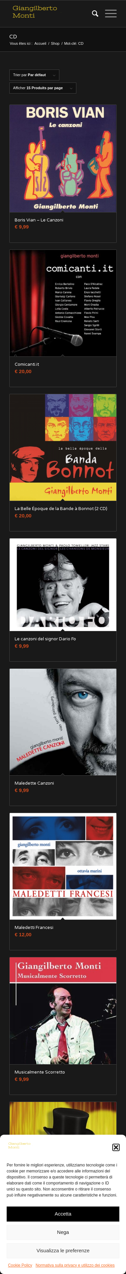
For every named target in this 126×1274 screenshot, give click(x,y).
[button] (116, 1147)
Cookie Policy (20, 1265)
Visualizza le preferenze (63, 1250)
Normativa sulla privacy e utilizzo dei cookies (75, 1265)
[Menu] (107, 13)
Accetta (63, 1214)
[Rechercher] (91, 13)
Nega (63, 1232)
